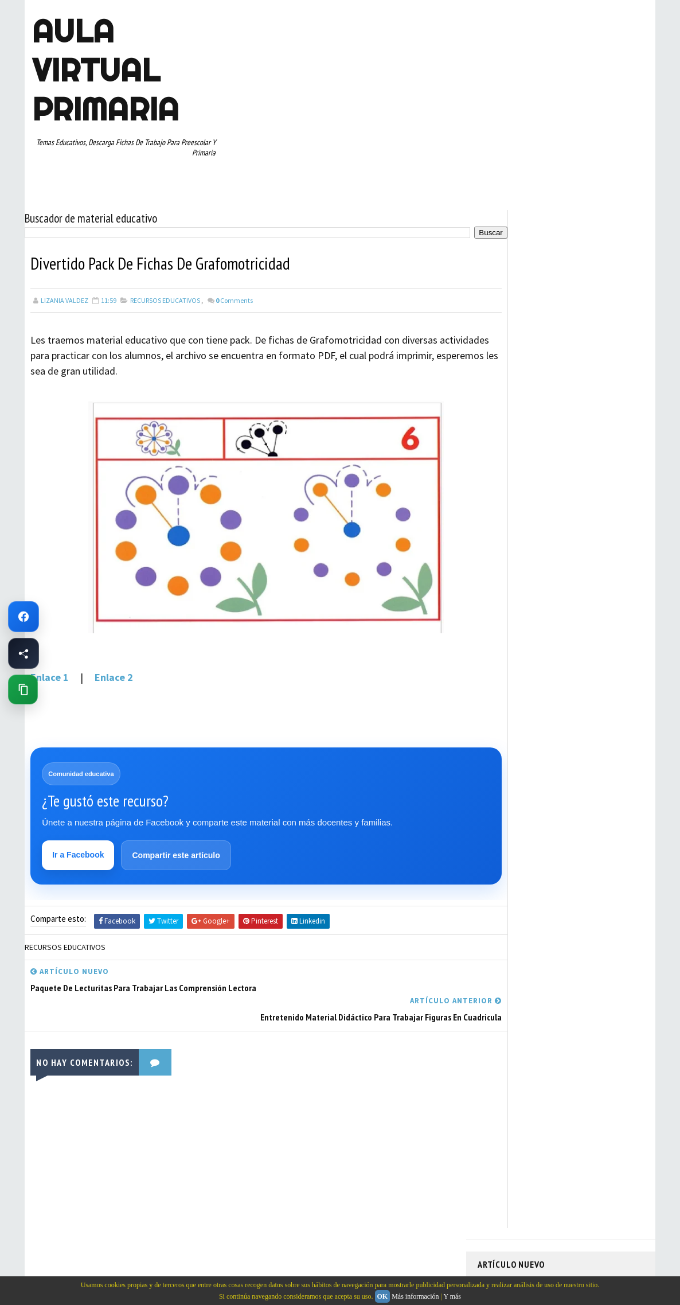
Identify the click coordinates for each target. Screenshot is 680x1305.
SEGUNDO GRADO (508, 645)
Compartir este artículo (177, 851)
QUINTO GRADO (565, 605)
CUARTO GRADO (591, 504)
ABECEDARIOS (503, 484)
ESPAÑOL (574, 544)
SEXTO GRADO (570, 645)
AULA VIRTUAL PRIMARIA (103, 69)
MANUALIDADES (506, 564)
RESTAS (580, 625)
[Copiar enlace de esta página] (23, 689)
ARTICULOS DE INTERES (518, 504)
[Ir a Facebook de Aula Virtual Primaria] (23, 616)
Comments (234, 295)
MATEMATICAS (598, 564)
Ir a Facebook (79, 851)
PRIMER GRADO (505, 605)
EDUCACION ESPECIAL (515, 544)
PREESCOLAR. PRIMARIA (518, 585)
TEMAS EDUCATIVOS (600, 665)
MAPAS (552, 564)
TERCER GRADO (506, 685)
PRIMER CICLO (589, 585)
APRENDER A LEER (563, 484)
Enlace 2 (114, 672)
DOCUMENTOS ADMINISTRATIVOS (533, 524)
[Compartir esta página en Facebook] (23, 653)
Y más (452, 1296)
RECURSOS (619, 605)
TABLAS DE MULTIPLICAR (519, 665)
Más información (415, 1296)
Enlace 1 (49, 672)
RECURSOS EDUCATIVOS (165, 295)
